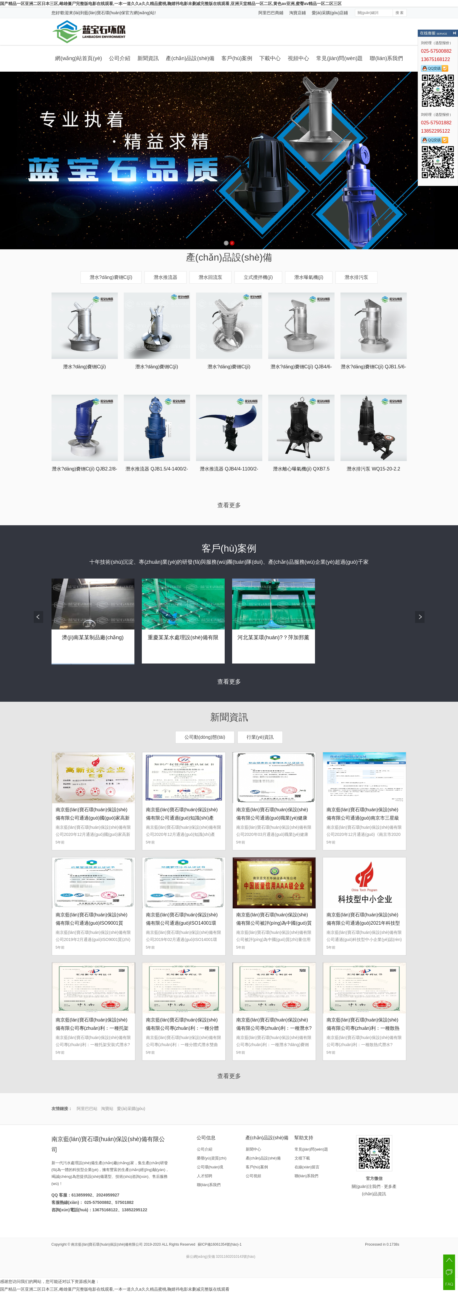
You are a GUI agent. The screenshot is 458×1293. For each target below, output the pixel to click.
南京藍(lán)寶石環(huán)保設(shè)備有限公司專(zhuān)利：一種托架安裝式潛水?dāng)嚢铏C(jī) (92, 1028)
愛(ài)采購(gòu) (131, 1108)
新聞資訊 (148, 58)
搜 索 (400, 13)
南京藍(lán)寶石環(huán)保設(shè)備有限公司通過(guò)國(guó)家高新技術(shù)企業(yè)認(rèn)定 (93, 818)
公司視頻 (253, 1176)
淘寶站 (107, 1108)
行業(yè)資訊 (260, 737)
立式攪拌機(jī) (258, 277)
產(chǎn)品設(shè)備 (190, 58)
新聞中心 (253, 1149)
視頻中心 (298, 58)
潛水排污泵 (356, 277)
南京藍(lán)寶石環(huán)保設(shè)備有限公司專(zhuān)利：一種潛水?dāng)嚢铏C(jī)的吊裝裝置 (274, 1028)
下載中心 (270, 58)
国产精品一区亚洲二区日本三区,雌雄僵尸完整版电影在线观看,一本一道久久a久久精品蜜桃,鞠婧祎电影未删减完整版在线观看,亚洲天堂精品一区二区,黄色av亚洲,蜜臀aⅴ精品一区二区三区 (171, 3)
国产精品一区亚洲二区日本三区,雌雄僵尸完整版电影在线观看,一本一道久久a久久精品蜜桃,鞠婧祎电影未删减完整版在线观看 (114, 1289)
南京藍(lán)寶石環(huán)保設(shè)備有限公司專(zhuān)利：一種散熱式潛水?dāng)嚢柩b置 (363, 1028)
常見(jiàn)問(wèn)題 (339, 58)
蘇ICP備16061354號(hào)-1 (220, 1244)
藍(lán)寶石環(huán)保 (104, 12)
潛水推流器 (165, 277)
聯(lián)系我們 (386, 58)
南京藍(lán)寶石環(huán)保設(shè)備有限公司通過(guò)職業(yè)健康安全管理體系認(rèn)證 (272, 818)
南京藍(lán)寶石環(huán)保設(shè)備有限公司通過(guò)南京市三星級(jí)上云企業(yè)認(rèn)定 (363, 818)
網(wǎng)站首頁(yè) (78, 58)
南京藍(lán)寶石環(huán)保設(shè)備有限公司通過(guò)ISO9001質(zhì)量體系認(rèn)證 (92, 923)
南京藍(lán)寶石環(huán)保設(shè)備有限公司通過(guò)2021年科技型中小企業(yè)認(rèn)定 (363, 923)
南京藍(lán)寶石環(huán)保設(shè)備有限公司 (107, 1244)
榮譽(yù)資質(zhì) (211, 1158)
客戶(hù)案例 (236, 58)
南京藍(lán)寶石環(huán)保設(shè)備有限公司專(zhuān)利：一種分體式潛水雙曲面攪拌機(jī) (182, 1028)
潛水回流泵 (210, 277)
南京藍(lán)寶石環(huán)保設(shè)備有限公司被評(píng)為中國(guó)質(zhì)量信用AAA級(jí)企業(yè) (274, 923)
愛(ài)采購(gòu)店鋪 (330, 12)
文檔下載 (302, 1158)
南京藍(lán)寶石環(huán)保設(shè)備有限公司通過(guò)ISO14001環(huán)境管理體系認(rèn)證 (182, 923)
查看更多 (229, 505)
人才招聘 (204, 1176)
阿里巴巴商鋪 (270, 12)
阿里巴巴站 (87, 1108)
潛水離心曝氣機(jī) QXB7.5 (301, 468)
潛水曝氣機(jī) (309, 277)
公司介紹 (119, 58)
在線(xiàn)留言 (307, 1167)
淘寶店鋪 (297, 12)
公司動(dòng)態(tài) (204, 737)
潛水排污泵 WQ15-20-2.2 (373, 468)
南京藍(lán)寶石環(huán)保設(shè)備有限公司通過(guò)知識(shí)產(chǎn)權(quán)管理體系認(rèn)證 (182, 818)
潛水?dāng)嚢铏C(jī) (111, 277)
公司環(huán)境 (210, 1167)
